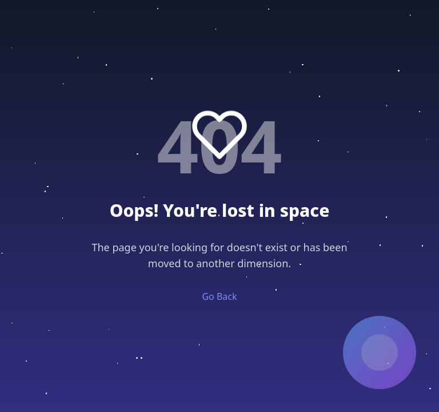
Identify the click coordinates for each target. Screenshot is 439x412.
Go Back (219, 296)
